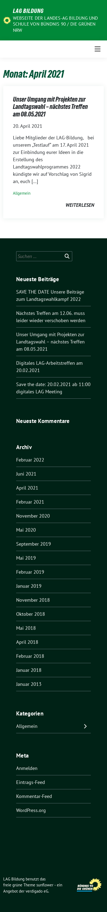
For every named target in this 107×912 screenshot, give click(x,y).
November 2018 (33, 600)
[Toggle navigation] (97, 48)
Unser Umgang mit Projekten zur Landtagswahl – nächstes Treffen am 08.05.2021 (50, 107)
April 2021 (27, 488)
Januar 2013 (29, 684)
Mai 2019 (26, 558)
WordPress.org (31, 810)
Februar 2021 (30, 502)
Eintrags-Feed (30, 782)
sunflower (44, 884)
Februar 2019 (30, 572)
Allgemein (21, 193)
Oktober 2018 (30, 614)
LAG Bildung (28, 10)
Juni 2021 (26, 474)
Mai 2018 (26, 628)
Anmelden (26, 768)
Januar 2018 (29, 670)
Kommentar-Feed (34, 796)
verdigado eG (37, 891)
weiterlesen (79, 205)
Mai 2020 (26, 530)
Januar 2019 (29, 586)
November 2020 (33, 516)
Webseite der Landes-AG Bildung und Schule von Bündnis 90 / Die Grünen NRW (55, 24)
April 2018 (27, 642)
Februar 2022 (30, 460)
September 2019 (33, 544)
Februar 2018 (30, 656)
